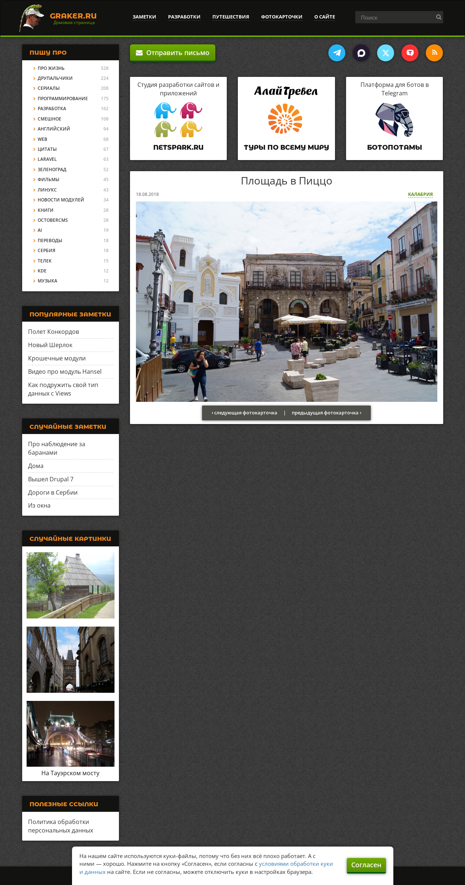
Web (42, 139)
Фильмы (48, 179)
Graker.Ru (73, 15)
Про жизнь (51, 68)
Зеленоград (52, 169)
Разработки (184, 16)
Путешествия (230, 16)
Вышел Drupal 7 (50, 479)
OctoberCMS (53, 220)
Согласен (366, 864)
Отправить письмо (172, 52)
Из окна (39, 505)
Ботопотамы (394, 147)
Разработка (52, 108)
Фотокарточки (281, 16)
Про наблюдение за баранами (56, 448)
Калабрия (420, 194)
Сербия (46, 250)
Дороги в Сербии (53, 492)
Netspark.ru (178, 147)
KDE (42, 271)
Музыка (47, 281)
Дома (36, 466)
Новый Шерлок (50, 345)
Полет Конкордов (53, 332)
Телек (45, 261)
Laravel (47, 159)
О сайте (324, 16)
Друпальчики (55, 78)
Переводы (50, 240)
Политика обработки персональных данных (60, 826)
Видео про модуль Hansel (65, 371)
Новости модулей (61, 200)
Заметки (144, 16)
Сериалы (49, 88)
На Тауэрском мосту (70, 773)
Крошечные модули (57, 358)
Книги (46, 210)
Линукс (47, 190)
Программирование (63, 98)
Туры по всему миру (286, 147)
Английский (54, 129)
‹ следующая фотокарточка (244, 412)
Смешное (49, 119)
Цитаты (47, 149)
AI (40, 230)
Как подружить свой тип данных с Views (63, 389)
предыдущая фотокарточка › (326, 412)
